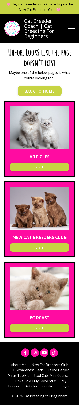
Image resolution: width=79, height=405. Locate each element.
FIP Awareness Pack (27, 370)
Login (64, 386)
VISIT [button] (39, 167)
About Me (19, 364)
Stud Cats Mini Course (51, 375)
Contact (48, 386)
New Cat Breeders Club (50, 364)
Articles (31, 386)
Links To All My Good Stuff (35, 381)
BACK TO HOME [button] (39, 91)
